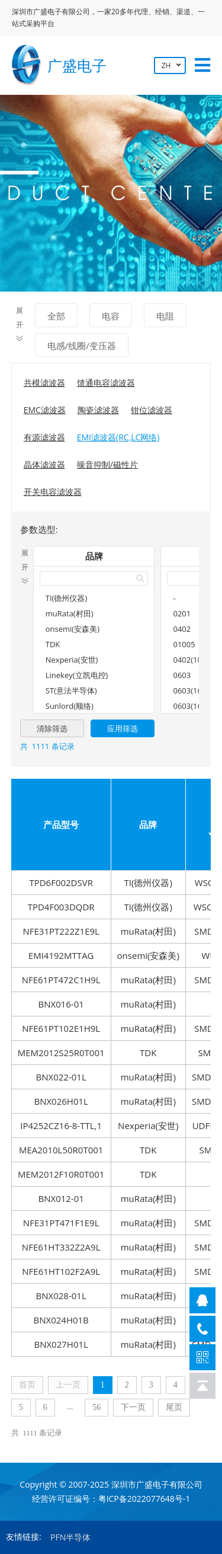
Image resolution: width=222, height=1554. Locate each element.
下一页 (133, 1407)
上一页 (68, 1384)
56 (96, 1407)
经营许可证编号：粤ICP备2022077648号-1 (111, 1498)
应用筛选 (122, 728)
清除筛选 (52, 728)
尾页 (174, 1407)
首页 (27, 1384)
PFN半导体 (70, 1537)
